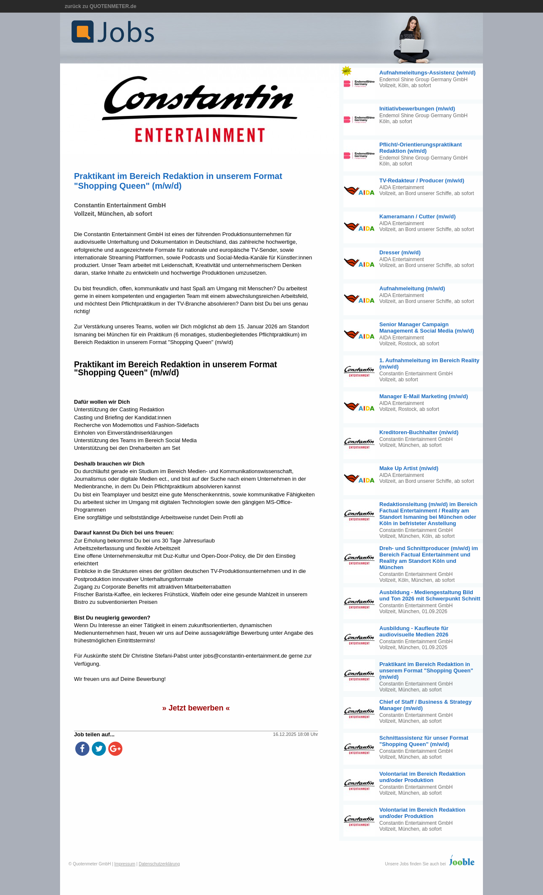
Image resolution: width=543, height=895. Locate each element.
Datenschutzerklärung (159, 864)
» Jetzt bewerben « (196, 708)
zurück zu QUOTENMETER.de (100, 6)
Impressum (124, 864)
